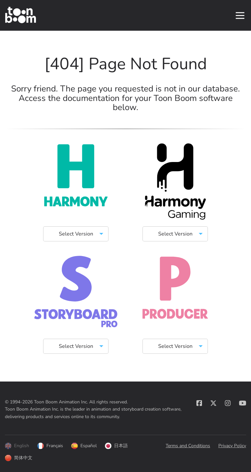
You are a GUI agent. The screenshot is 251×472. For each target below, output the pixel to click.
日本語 (116, 446)
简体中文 (18, 458)
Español (84, 446)
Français (50, 446)
